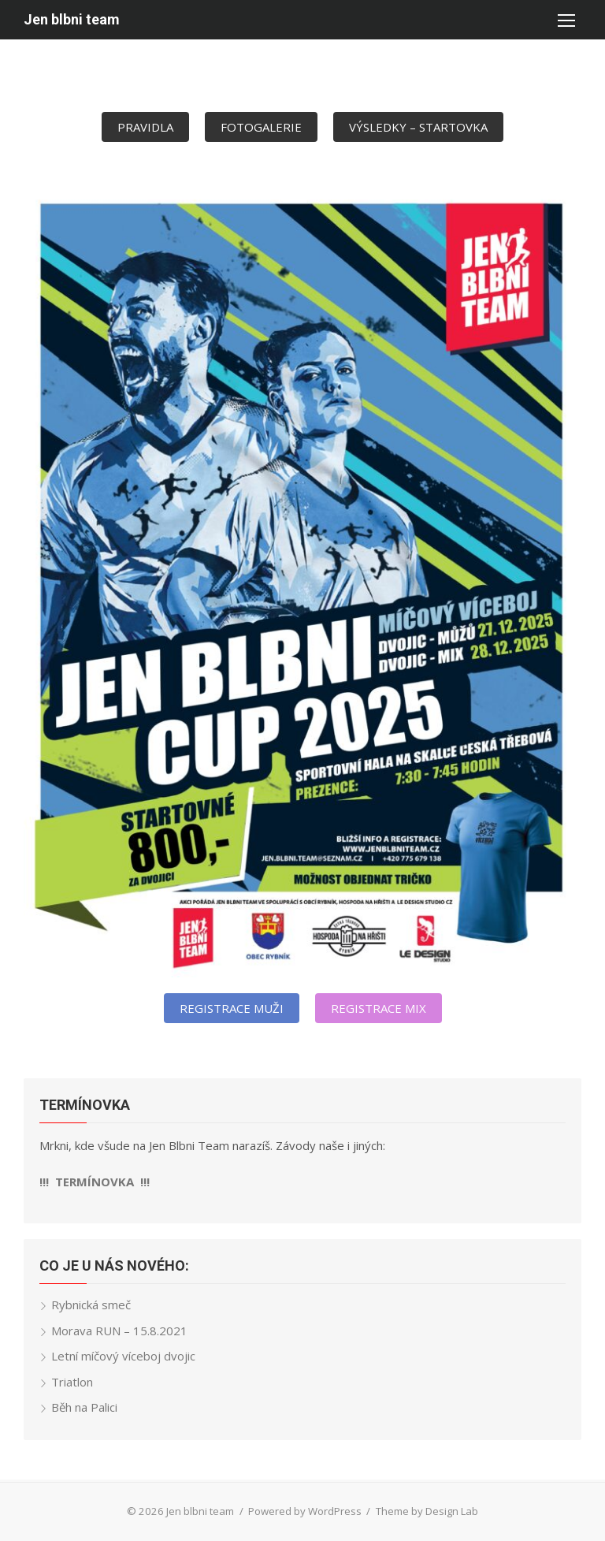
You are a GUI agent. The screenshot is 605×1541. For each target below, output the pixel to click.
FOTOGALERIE (261, 127)
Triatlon (72, 1382)
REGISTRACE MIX (378, 1008)
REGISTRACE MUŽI (232, 1008)
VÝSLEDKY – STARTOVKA (418, 127)
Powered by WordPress (305, 1511)
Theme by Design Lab (427, 1511)
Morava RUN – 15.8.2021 (119, 1330)
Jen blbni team (72, 19)
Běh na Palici (84, 1407)
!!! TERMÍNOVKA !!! (94, 1181)
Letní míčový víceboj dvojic (123, 1356)
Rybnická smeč (91, 1304)
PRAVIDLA (145, 127)
